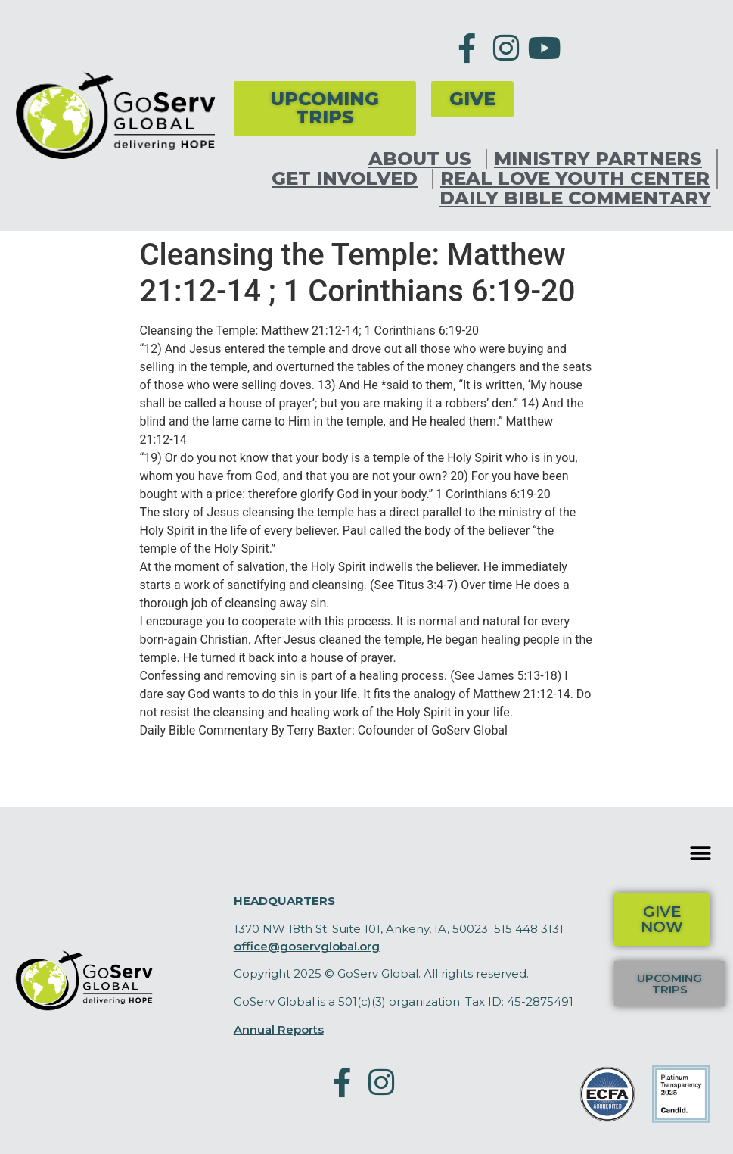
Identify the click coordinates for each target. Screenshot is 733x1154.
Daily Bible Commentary (575, 198)
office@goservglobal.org (307, 946)
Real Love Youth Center (575, 179)
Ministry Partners (602, 159)
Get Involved (348, 179)
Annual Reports (279, 1029)
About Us (423, 159)
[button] (701, 853)
